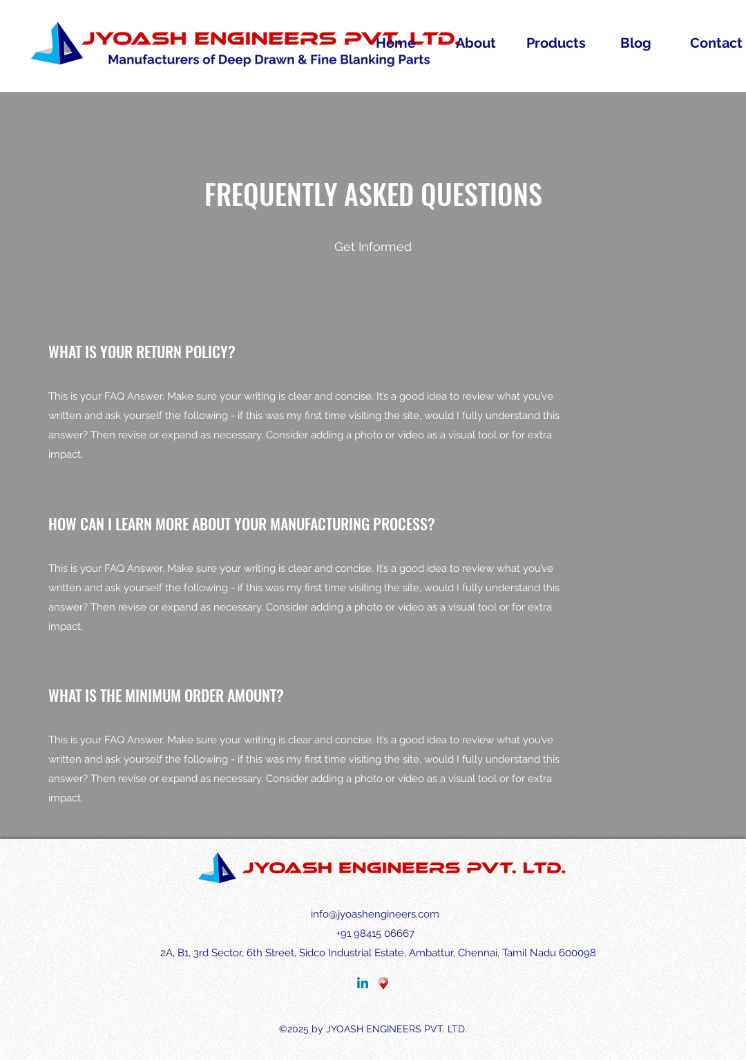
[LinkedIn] (363, 984)
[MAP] (383, 984)
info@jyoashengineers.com (375, 914)
